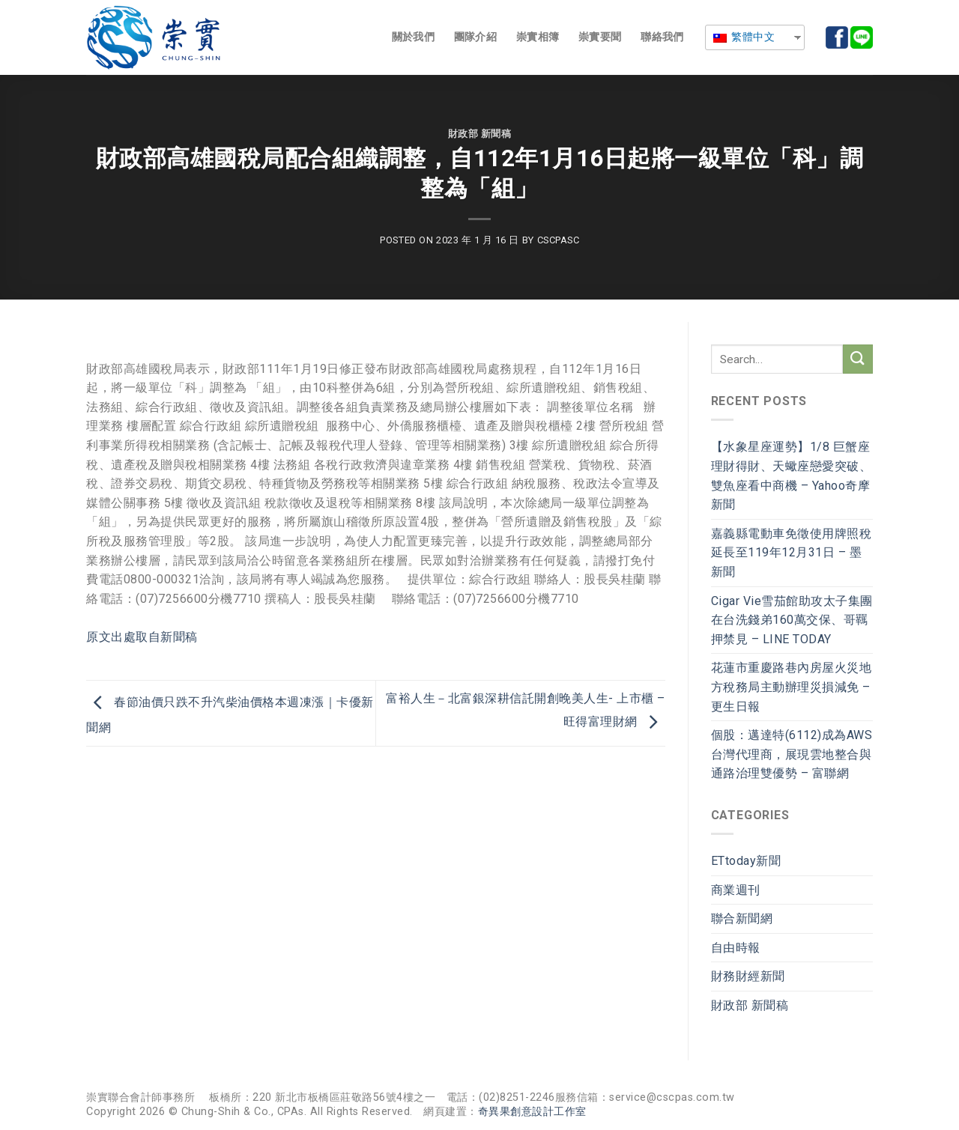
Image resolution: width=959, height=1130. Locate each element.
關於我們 (413, 37)
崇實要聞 (599, 37)
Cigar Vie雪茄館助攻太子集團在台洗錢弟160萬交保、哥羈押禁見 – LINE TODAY (792, 620)
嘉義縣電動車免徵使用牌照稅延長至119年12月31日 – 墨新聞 (791, 552)
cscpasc (558, 240)
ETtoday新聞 (746, 861)
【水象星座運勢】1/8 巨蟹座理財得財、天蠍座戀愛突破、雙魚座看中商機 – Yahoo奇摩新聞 (791, 475)
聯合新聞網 (742, 918)
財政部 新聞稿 (480, 133)
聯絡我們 (662, 37)
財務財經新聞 (748, 976)
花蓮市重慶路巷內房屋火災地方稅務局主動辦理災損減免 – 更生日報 (791, 686)
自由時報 (735, 948)
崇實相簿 (537, 37)
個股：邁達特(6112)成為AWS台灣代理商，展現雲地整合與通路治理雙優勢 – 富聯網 (792, 754)
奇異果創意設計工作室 (532, 1111)
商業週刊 (735, 890)
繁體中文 (744, 37)
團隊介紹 (475, 37)
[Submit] (858, 359)
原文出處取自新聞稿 (142, 637)
